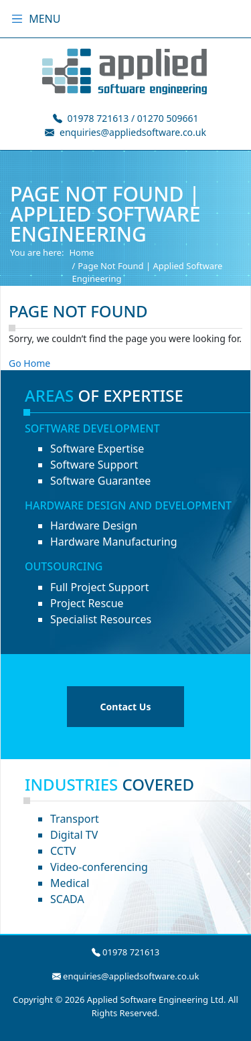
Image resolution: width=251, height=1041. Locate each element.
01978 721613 (130, 952)
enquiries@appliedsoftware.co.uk (133, 132)
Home (81, 252)
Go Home (29, 363)
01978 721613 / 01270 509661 (133, 118)
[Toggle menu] (17, 18)
